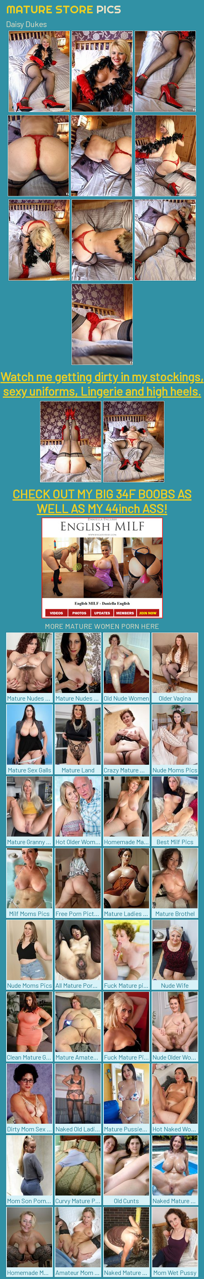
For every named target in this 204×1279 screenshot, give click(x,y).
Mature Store (63, 9)
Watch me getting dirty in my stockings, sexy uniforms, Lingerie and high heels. (102, 383)
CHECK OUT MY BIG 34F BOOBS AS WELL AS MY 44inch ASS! (102, 500)
